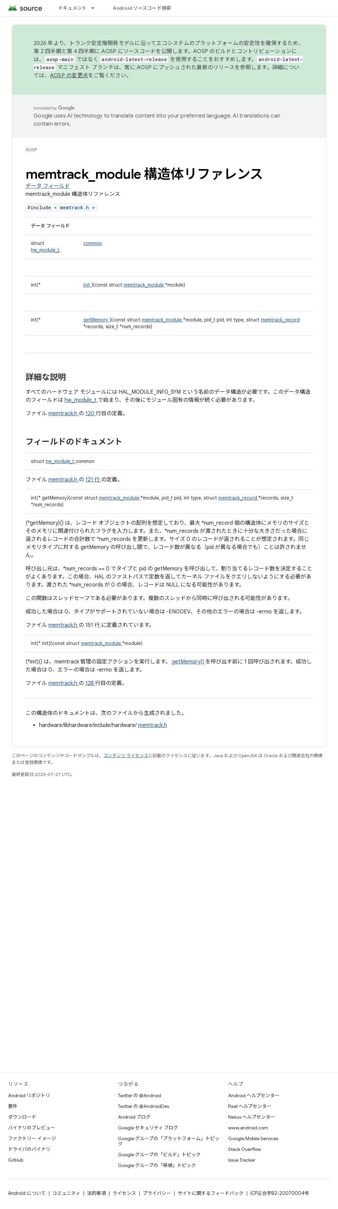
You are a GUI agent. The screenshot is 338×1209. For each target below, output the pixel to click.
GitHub (15, 1160)
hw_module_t (46, 250)
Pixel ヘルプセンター (249, 1106)
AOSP (31, 150)
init (87, 285)
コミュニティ (66, 1193)
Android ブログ (134, 1117)
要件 (12, 1106)
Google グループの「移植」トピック (157, 1165)
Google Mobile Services (253, 1138)
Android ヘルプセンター (254, 1095)
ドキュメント (72, 8)
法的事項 (96, 1193)
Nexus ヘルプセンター (251, 1117)
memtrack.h (76, 207)
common (92, 243)
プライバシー (157, 1193)
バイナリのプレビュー (31, 1128)
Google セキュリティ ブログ (148, 1128)
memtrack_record (280, 320)
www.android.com (248, 1128)
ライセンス (124, 1193)
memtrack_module (144, 285)
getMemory (96, 320)
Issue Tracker (241, 1160)
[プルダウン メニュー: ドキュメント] (96, 8)
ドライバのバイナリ (29, 1149)
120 (90, 413)
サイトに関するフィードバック (211, 1193)
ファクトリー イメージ (32, 1138)
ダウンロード (22, 1117)
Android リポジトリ (29, 1095)
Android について (27, 1193)
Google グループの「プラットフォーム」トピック (168, 1141)
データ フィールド (48, 186)
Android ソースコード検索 (142, 8)
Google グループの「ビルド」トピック (159, 1155)
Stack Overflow (244, 1149)
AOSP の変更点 (69, 75)
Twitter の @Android (139, 1095)
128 (90, 683)
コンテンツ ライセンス (125, 756)
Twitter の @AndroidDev (143, 1106)
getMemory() (188, 661)
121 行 (93, 479)
